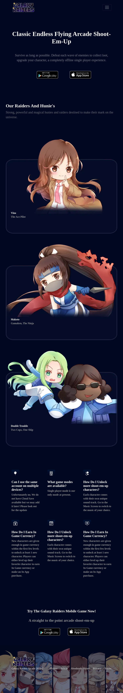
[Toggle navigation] (106, 7)
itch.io (64, 668)
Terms (108, 668)
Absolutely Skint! (80, 668)
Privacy (97, 668)
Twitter (53, 668)
